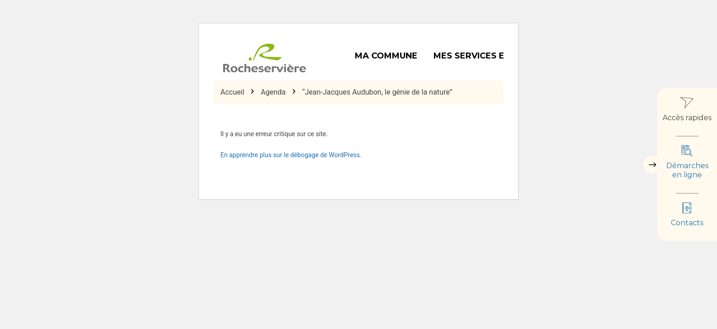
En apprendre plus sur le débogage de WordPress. (291, 155)
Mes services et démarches (500, 56)
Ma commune (386, 56)
